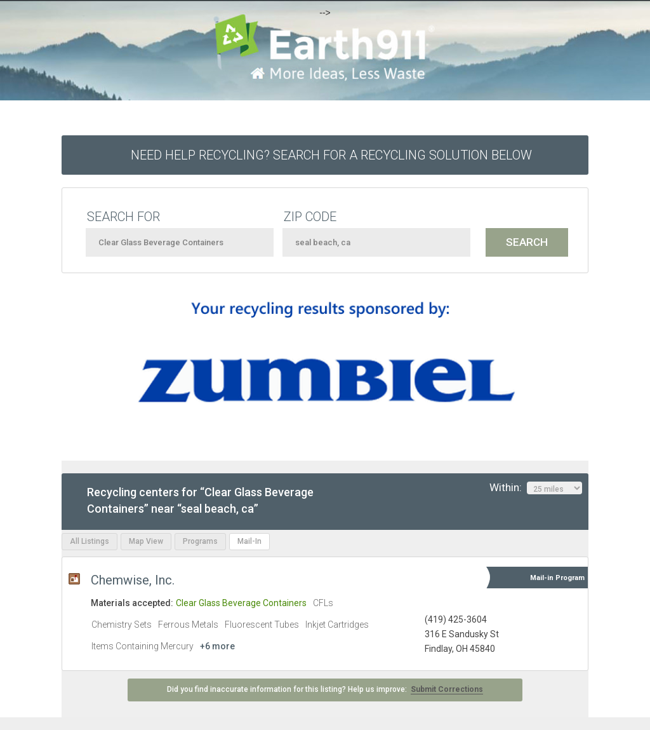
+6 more (217, 646)
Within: (535, 488)
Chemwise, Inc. (133, 580)
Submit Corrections (447, 689)
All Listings (89, 541)
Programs (200, 541)
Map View (146, 541)
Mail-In (249, 541)
